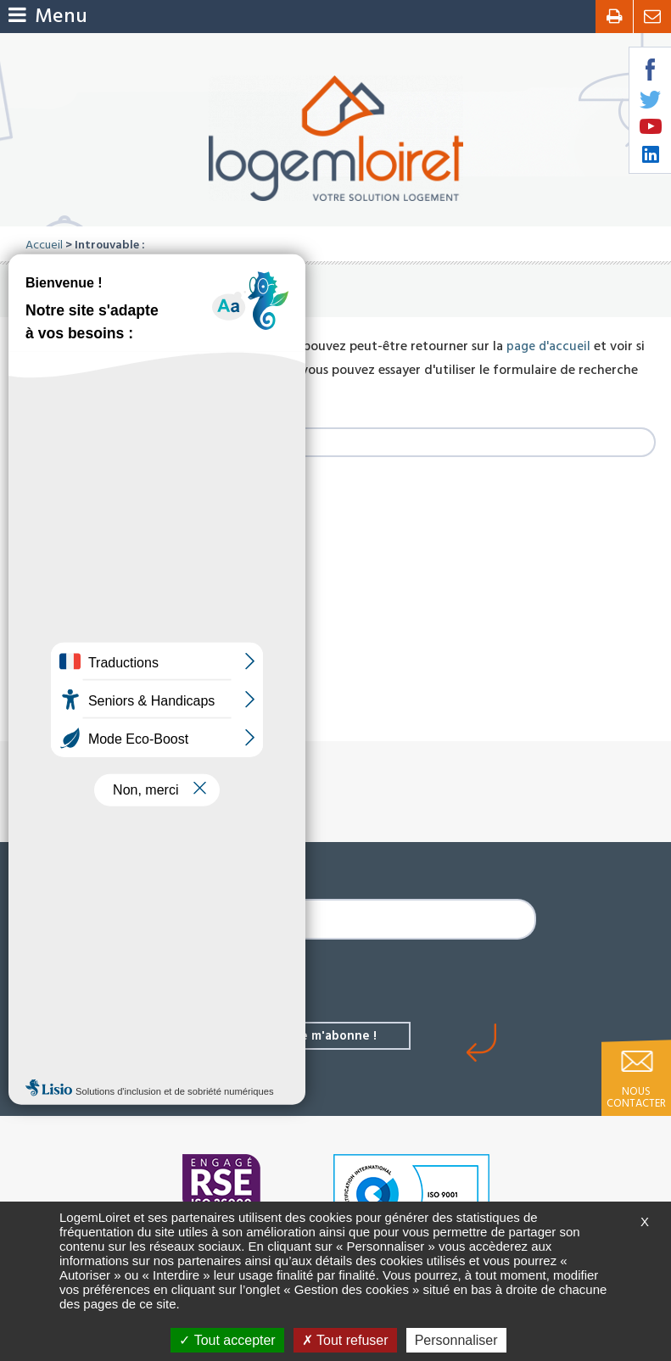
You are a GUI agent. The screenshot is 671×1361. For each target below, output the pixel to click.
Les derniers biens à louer (113, 1007)
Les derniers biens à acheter (121, 978)
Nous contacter (636, 1099)
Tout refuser (345, 1340)
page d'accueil (548, 346)
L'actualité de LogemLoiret (118, 949)
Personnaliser (456, 1340)
